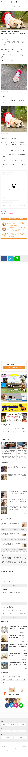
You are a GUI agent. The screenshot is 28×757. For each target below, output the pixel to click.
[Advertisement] (14, 311)
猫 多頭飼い (20, 737)
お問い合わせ (4, 746)
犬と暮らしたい (22, 724)
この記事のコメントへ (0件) (14, 367)
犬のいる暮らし (22, 429)
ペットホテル (10, 679)
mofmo (14, 1)
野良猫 (17, 679)
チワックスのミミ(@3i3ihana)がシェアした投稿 (14, 205)
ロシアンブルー (18, 610)
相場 (8, 676)
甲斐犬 (4, 599)
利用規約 (9, 746)
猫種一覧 (14, 617)
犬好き (17, 432)
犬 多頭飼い (7, 737)
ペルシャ (4, 613)
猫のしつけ (4, 730)
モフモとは (13, 748)
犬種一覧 (14, 585)
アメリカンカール (13, 613)
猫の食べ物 (13, 730)
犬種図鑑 (14, 603)
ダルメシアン (17, 575)
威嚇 (13, 676)
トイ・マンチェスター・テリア (8, 596)
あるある (4, 682)
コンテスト (25, 6)
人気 (3, 6)
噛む (18, 676)
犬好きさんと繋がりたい (7, 432)
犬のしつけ (4, 724)
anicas (5, 211)
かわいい (9, 429)
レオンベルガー (21, 596)
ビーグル (4, 578)
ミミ (3, 429)
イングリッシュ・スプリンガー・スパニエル (11, 592)
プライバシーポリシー (16, 746)
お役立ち (8, 6)
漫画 (20, 6)
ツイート (10, 258)
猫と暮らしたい (22, 730)
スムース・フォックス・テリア (8, 581)
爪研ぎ (24, 679)
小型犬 (23, 432)
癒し (14, 6)
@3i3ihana (11, 213)
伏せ (23, 676)
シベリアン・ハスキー (7, 575)
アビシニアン (22, 613)
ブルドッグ (11, 578)
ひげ (3, 676)
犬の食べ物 (13, 724)
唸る (3, 679)
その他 (4, 435)
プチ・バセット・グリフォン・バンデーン (17, 599)
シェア (3, 258)
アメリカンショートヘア (7, 610)
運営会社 (24, 746)
